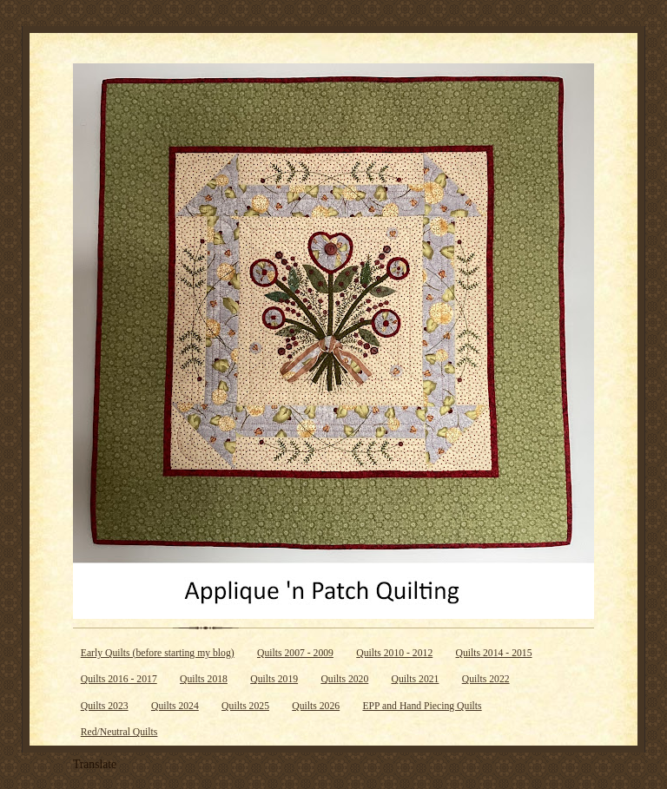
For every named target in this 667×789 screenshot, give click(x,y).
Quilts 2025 (245, 706)
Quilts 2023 (105, 706)
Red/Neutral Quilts (119, 732)
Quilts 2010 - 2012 (394, 653)
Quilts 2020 (344, 679)
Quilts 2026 (316, 706)
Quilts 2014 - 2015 (494, 653)
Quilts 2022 (486, 679)
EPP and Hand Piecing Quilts (421, 706)
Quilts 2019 (274, 679)
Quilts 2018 (204, 679)
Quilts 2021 (415, 679)
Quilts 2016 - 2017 (119, 679)
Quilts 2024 (175, 706)
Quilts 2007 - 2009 (295, 653)
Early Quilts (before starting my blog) (157, 653)
